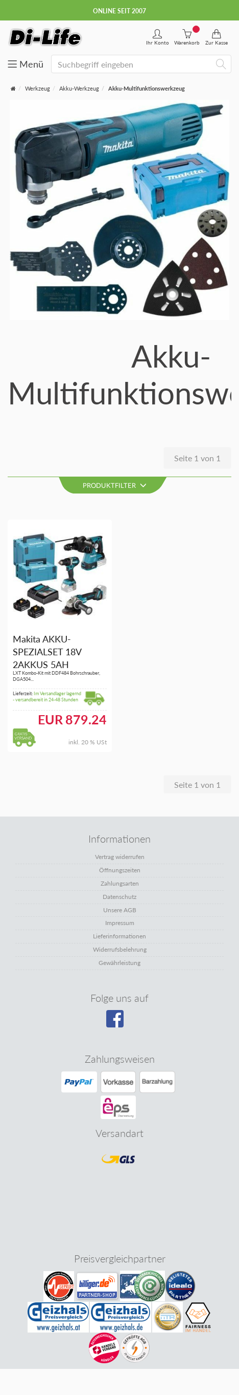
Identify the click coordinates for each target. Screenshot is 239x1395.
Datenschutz (119, 896)
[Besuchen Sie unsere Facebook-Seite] (118, 1022)
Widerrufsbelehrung (120, 949)
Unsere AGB (119, 910)
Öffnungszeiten (119, 870)
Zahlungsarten (120, 883)
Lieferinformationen (119, 936)
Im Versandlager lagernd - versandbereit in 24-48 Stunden (47, 697)
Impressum (119, 923)
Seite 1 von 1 (197, 458)
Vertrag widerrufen (120, 857)
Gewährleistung (119, 963)
